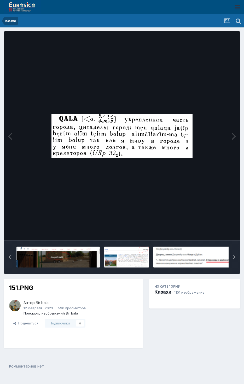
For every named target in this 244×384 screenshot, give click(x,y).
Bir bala (42, 302)
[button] (9, 257)
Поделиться (25, 323)
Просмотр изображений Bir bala (51, 313)
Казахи (162, 292)
